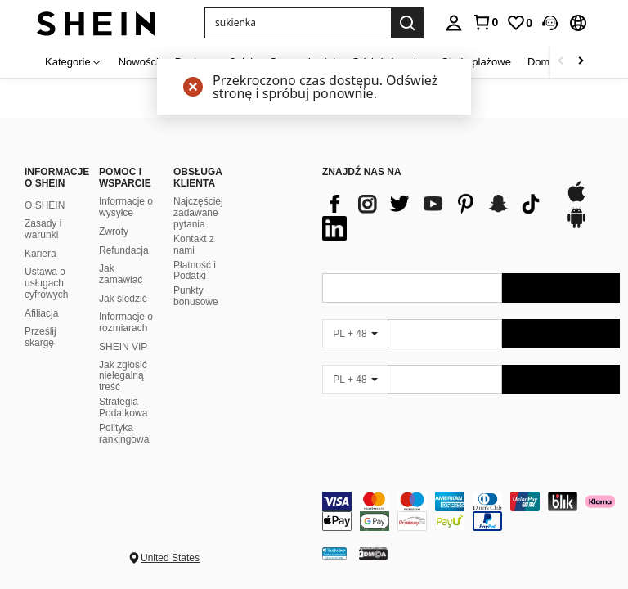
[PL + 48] (355, 333)
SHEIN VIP (123, 347)
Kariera (40, 253)
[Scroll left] (561, 62)
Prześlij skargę (40, 337)
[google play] (576, 226)
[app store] (576, 199)
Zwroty (113, 231)
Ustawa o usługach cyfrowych (46, 283)
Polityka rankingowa (124, 433)
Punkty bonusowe (195, 296)
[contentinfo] (471, 511)
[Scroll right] (580, 62)
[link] (485, 22)
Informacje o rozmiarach (126, 322)
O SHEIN (45, 205)
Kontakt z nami (193, 244)
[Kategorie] (73, 62)
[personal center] (454, 23)
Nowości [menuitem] (139, 62)
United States (170, 558)
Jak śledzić (123, 298)
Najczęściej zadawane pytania (198, 213)
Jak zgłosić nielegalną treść (123, 376)
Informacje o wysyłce (126, 207)
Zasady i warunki (43, 229)
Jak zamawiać (120, 274)
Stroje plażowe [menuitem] (476, 62)
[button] (297, 22)
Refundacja (124, 250)
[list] (435, 216)
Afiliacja (41, 313)
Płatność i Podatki (194, 270)
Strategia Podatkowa (123, 407)
